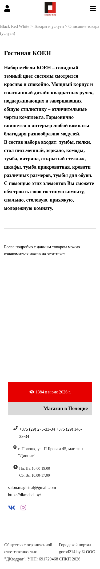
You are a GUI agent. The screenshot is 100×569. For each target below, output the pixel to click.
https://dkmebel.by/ (24, 494)
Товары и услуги (49, 26)
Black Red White (14, 26)
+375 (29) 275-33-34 (37, 429)
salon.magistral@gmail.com (32, 487)
